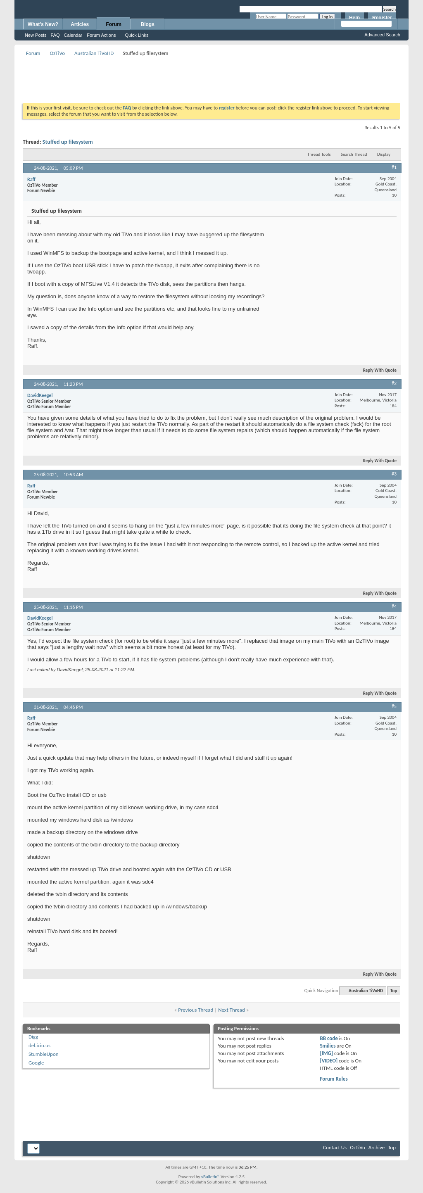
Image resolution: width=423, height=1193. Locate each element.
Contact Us (335, 1147)
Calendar (73, 35)
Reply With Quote (376, 370)
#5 (394, 706)
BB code (328, 1038)
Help (354, 18)
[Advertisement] (211, 76)
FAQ (55, 35)
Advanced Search (382, 34)
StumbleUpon (44, 1054)
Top (393, 990)
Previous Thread (195, 1010)
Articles (80, 24)
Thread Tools (319, 154)
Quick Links (137, 35)
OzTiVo (57, 53)
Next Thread (231, 1010)
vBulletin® (210, 1176)
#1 (394, 167)
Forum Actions (101, 35)
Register (382, 18)
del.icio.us (39, 1045)
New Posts (36, 35)
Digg (33, 1037)
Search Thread (354, 154)
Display (383, 154)
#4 (394, 606)
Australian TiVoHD (94, 53)
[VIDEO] (328, 1061)
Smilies (327, 1046)
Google (36, 1063)
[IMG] (326, 1053)
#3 (394, 474)
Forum (113, 24)
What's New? (43, 24)
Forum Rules (333, 1079)
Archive (376, 1147)
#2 (394, 383)
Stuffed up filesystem (68, 141)
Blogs (147, 24)
